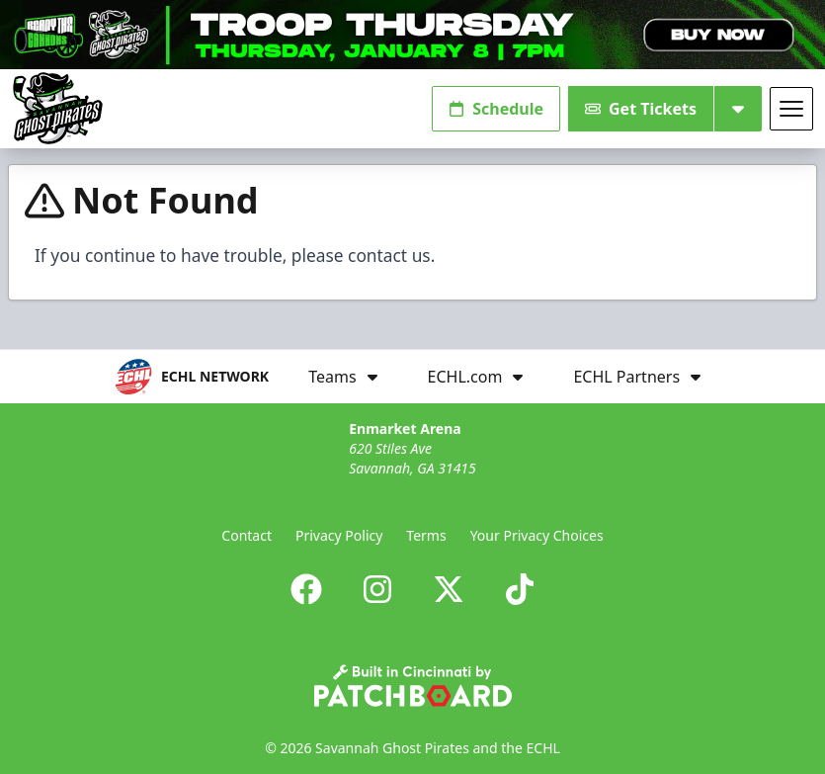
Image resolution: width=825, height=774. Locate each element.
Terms (426, 535)
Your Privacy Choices (537, 535)
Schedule (496, 109)
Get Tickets (641, 109)
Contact (246, 535)
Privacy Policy (338, 535)
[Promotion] (412, 34)
